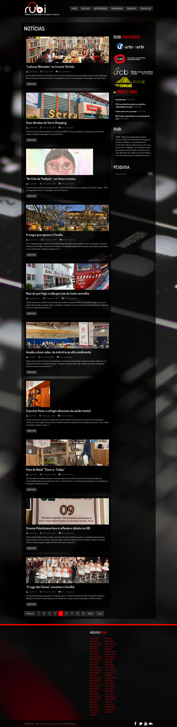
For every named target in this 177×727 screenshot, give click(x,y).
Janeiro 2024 (109, 667)
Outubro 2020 (95, 680)
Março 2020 (109, 683)
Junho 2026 (94, 638)
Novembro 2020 (110, 678)
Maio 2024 (108, 662)
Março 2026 (109, 641)
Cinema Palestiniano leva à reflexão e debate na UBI (58, 528)
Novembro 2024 (95, 657)
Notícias (86, 8)
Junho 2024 (94, 662)
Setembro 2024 (95, 659)
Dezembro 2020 (95, 678)
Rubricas (131, 8)
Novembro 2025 (110, 644)
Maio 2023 (93, 675)
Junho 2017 (94, 712)
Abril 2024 (93, 665)
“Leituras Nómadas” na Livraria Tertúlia (50, 66)
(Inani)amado (121, 99)
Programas (117, 8)
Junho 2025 (109, 646)
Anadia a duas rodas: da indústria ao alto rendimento (58, 352)
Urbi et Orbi (126, 91)
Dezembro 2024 (110, 654)
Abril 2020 (93, 683)
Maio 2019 (93, 691)
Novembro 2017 (110, 707)
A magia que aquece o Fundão (44, 235)
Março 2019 (94, 694)
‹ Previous (30, 613)
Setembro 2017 (110, 709)
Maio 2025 (93, 649)
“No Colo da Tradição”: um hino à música (51, 179)
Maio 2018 (93, 701)
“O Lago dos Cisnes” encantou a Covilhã (50, 587)
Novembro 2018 (110, 696)
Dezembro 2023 (95, 670)
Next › (90, 613)
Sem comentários (65, 71)
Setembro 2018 (110, 699)
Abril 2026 (93, 641)
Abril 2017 (93, 715)
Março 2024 (109, 665)
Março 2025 (94, 651)
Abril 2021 (108, 675)
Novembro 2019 (110, 686)
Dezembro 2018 (95, 696)
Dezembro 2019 (95, 686)
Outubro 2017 (94, 709)
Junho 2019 (109, 688)
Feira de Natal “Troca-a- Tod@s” (45, 469)
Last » (100, 613)
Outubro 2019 (94, 688)
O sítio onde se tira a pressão (126, 111)
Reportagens (100, 8)
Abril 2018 (108, 701)
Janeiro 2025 (94, 654)
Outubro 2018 (94, 699)
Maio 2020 (108, 680)
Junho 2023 (109, 672)
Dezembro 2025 (95, 644)
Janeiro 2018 (109, 704)
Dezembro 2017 (95, 707)
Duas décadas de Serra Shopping (46, 123)
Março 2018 (94, 704)
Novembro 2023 (110, 670)
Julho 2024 (109, 659)
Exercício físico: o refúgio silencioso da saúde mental (58, 411)
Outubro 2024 (110, 657)
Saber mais (31, 84)
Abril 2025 (108, 649)
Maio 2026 (108, 638)
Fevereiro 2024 (95, 667)
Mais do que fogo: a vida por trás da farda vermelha (57, 293)
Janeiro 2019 (109, 694)
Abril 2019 (108, 691)
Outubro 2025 (95, 646)
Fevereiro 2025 (110, 651)
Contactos (146, 8)
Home (74, 8)
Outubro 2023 (95, 672)
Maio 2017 (108, 712)
